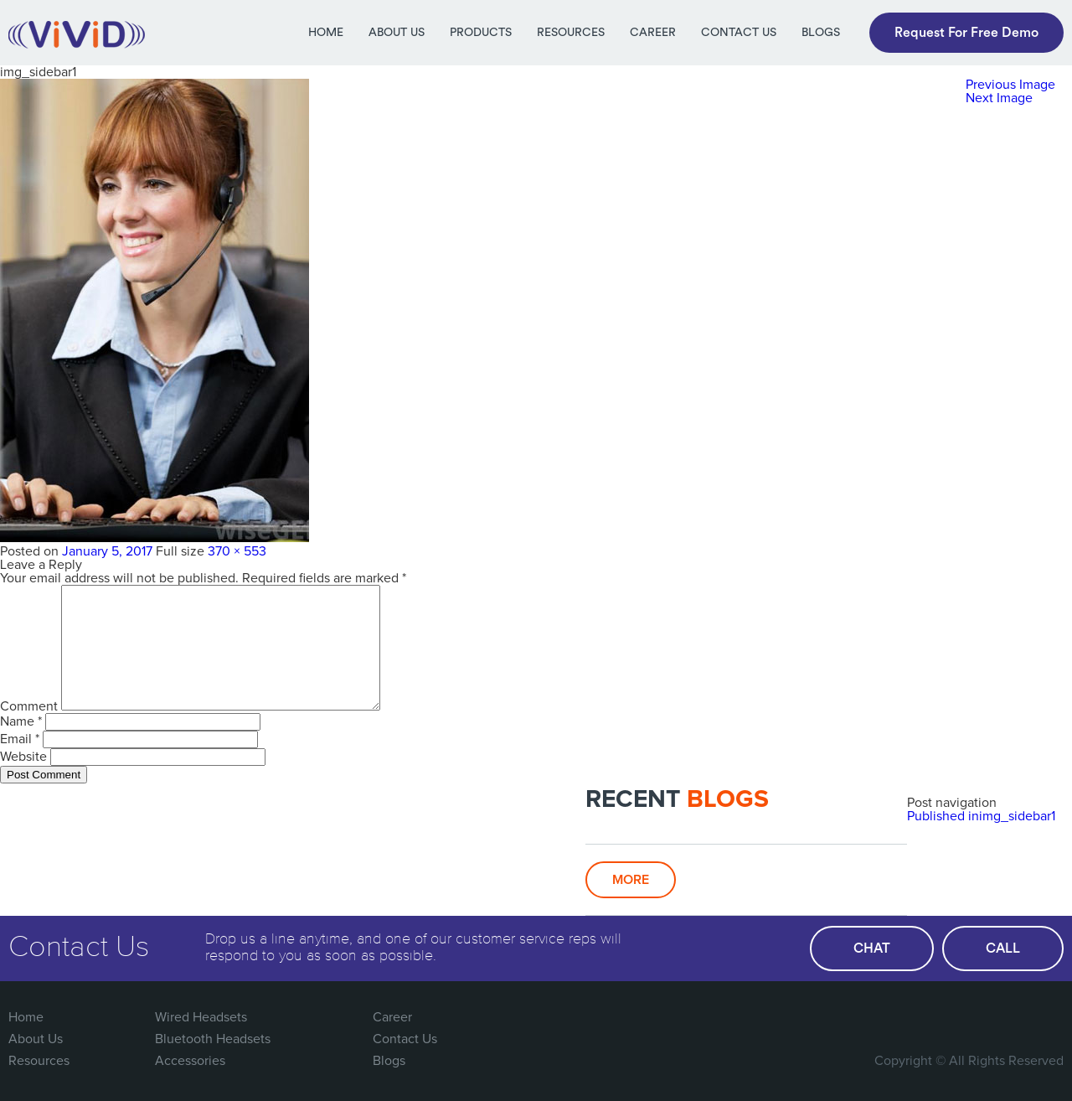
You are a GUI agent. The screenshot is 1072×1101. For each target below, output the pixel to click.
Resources (571, 33)
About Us (396, 33)
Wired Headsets (201, 1017)
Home (325, 33)
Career (653, 33)
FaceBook (911, 1017)
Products (481, 33)
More (630, 879)
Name (21, 721)
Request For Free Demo (966, 32)
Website (23, 756)
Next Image (999, 98)
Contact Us (738, 33)
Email (19, 739)
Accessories (190, 1060)
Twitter (945, 1017)
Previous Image (1010, 84)
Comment (29, 706)
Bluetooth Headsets (213, 1039)
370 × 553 (237, 551)
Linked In (1048, 1017)
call (1003, 948)
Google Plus (980, 1017)
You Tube (1014, 1017)
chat (871, 948)
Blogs (820, 33)
